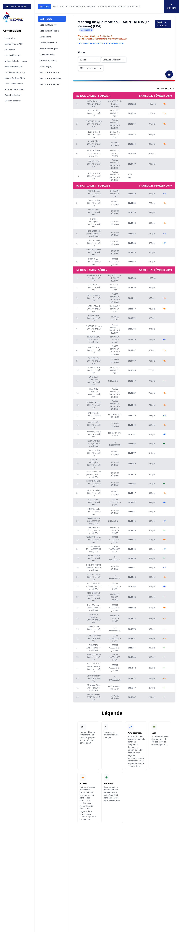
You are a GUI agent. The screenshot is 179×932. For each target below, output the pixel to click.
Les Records (10, 49)
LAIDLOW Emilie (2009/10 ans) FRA (94, 638)
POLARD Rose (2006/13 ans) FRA (94, 194)
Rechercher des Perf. (14, 66)
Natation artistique (75, 6)
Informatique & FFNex (14, 89)
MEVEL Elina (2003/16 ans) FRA (94, 144)
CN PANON (113, 381)
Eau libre (102, 6)
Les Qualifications (12, 55)
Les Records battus (48, 60)
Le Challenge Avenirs (14, 83)
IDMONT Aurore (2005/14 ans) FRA (93, 405)
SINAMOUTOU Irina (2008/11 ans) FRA (93, 688)
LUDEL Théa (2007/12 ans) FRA (94, 212)
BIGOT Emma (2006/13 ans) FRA (94, 262)
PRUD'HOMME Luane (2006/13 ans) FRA (94, 153)
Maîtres (131, 6)
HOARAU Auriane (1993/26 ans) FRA (93, 104)
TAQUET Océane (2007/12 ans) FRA (93, 540)
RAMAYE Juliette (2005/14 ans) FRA (94, 434)
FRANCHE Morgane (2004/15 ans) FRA (94, 393)
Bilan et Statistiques (49, 48)
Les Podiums (45, 36)
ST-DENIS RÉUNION (115, 212)
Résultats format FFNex (50, 78)
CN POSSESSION (115, 443)
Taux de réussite (47, 54)
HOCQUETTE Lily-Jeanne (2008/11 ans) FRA (93, 234)
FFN (138, 6)
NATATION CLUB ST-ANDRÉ (114, 153)
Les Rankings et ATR (13, 44)
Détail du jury (46, 66)
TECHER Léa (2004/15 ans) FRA (94, 361)
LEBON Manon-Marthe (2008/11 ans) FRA (93, 549)
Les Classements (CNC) (15, 72)
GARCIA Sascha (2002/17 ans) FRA (94, 176)
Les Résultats (10, 38)
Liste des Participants (49, 30)
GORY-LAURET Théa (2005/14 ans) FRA (93, 444)
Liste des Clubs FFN (48, 25)
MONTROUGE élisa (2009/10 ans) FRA (93, 530)
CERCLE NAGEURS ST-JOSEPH (115, 262)
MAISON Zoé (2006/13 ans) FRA (94, 164)
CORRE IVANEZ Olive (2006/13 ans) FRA (93, 521)
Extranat (171, 6)
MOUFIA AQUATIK (115, 143)
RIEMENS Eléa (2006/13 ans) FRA (94, 203)
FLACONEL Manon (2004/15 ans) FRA (94, 124)
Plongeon (91, 6)
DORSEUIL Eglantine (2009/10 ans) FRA (94, 618)
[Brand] (17, 17)
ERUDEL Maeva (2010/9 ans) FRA (93, 697)
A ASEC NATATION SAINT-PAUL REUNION (115, 123)
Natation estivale (116, 6)
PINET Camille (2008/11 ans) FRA (94, 243)
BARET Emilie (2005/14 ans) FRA (94, 416)
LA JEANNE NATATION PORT (115, 113)
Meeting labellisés (13, 100)
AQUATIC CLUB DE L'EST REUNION (114, 104)
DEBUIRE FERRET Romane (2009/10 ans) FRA (93, 568)
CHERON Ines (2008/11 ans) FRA (94, 629)
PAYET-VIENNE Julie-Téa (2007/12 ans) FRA (93, 586)
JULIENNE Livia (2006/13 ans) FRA (94, 577)
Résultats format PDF (49, 72)
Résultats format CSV (49, 84)
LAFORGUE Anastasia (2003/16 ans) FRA (94, 381)
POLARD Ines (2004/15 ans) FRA (94, 113)
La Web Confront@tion (15, 78)
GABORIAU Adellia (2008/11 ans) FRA (94, 648)
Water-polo (58, 6)
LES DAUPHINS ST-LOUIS (114, 415)
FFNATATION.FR (16, 6)
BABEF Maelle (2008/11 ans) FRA (94, 558)
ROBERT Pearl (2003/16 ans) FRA (94, 135)
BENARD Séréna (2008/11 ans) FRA (94, 657)
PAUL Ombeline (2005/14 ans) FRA (94, 493)
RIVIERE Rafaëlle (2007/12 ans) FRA (93, 252)
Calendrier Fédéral (13, 95)
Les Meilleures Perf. (49, 42)
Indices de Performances (16, 61)
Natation (44, 6)
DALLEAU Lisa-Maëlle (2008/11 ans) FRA (94, 608)
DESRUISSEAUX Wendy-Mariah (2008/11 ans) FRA (94, 597)
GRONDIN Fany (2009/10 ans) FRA (94, 678)
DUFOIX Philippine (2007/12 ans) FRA (94, 223)
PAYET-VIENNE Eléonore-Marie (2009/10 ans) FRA (94, 667)
